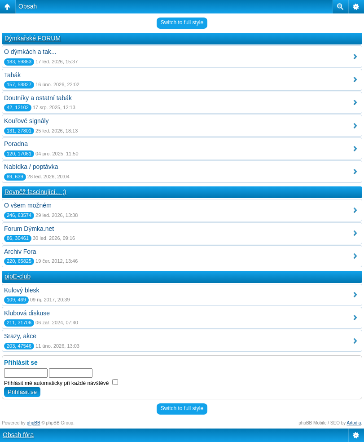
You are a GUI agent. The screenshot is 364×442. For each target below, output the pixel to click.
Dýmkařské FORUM (32, 38)
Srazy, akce (20, 336)
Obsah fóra (18, 434)
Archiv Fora (20, 251)
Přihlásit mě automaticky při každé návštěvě (61, 383)
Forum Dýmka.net (29, 228)
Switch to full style (182, 22)
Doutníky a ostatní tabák (38, 98)
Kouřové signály (26, 120)
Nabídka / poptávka (31, 166)
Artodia (354, 422)
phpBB (33, 422)
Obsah (27, 6)
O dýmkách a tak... (30, 51)
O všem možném (28, 205)
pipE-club (17, 276)
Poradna (16, 143)
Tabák (12, 75)
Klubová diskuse (27, 313)
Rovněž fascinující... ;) (35, 191)
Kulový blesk (21, 290)
